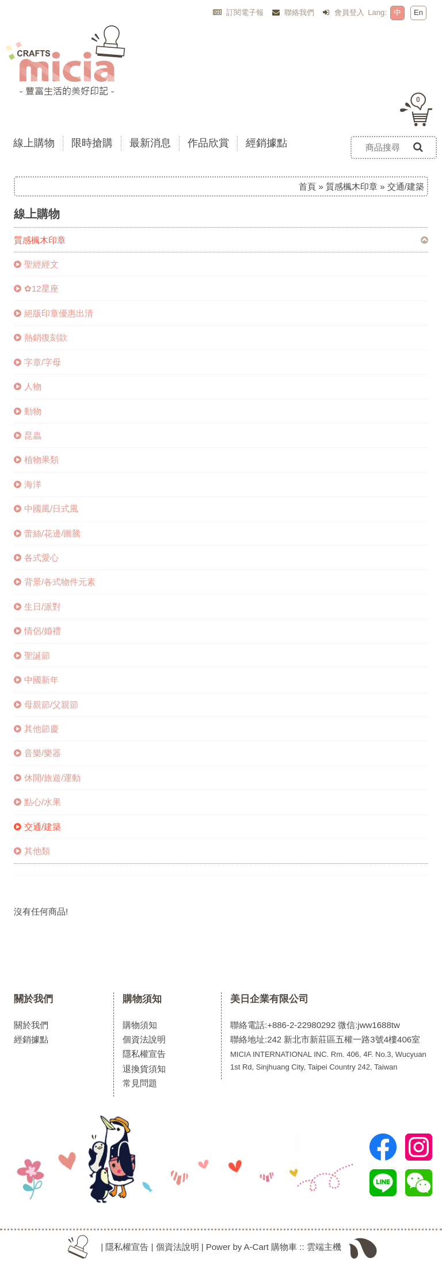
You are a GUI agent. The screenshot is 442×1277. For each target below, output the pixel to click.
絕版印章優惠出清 (53, 313)
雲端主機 (324, 1247)
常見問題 (140, 1083)
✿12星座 (36, 288)
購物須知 (142, 998)
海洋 (27, 484)
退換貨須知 (144, 1069)
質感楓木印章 (352, 186)
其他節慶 (36, 729)
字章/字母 (37, 362)
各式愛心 (36, 557)
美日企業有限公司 (269, 998)
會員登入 (343, 12)
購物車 (284, 1247)
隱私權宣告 (144, 1054)
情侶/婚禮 (37, 631)
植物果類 (36, 459)
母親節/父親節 (46, 704)
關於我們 (33, 998)
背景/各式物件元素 (55, 582)
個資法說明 (144, 1039)
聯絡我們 (293, 12)
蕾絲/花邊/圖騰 (47, 533)
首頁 (307, 186)
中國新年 (36, 680)
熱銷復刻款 (40, 337)
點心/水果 (37, 802)
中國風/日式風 (46, 508)
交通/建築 (37, 827)
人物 (27, 386)
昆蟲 (27, 435)
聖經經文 (36, 264)
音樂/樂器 (37, 753)
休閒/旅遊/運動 (47, 778)
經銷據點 (31, 1039)
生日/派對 (37, 606)
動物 (27, 411)
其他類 (32, 851)
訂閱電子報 (238, 12)
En (418, 12)
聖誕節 (32, 655)
